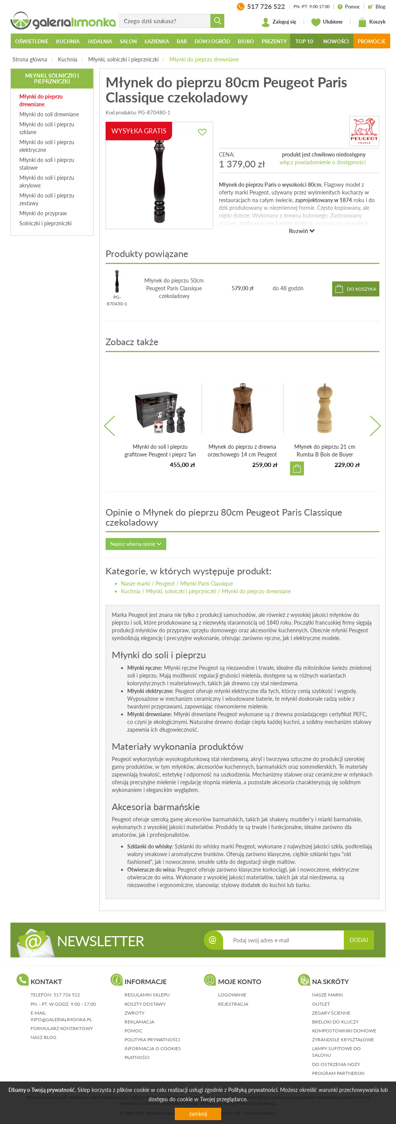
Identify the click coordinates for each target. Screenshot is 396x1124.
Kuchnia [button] (68, 41)
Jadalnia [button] (99, 41)
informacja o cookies (153, 1048)
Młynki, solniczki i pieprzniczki (123, 59)
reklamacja (139, 1022)
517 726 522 (66, 995)
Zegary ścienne (331, 1013)
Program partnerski (338, 1073)
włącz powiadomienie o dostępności (322, 162)
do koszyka (361, 289)
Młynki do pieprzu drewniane (204, 59)
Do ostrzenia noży (336, 1064)
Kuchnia (67, 59)
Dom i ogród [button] (212, 41)
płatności (137, 1057)
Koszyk (372, 22)
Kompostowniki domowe (344, 1031)
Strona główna (29, 59)
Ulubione (327, 22)
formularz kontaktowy (62, 1028)
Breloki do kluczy (335, 1022)
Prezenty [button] (274, 41)
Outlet (321, 1004)
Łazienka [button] (157, 41)
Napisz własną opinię (136, 544)
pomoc (133, 1031)
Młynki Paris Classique (206, 583)
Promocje (372, 41)
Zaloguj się (278, 22)
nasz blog (43, 1037)
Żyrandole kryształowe (343, 1039)
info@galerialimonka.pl (61, 1019)
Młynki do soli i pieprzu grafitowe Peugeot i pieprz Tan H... (160, 454)
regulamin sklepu (147, 995)
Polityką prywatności (252, 1090)
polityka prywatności (152, 1039)
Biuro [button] (246, 41)
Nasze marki (135, 583)
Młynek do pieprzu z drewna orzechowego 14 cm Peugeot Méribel (242, 454)
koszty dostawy (145, 1004)
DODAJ (359, 940)
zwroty (134, 1013)
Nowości (336, 41)
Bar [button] (182, 41)
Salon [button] (128, 41)
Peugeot (165, 583)
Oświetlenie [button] (31, 41)
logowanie (232, 995)
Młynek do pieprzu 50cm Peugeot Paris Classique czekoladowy (174, 288)
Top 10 (304, 41)
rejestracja (233, 1004)
